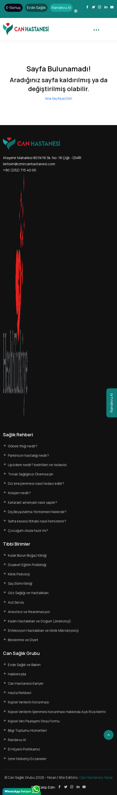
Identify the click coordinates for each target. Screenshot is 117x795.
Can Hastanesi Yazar (96, 777)
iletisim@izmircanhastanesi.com (29, 164)
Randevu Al (111, 402)
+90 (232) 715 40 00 (19, 170)
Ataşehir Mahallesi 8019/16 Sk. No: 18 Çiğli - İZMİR (42, 157)
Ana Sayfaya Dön (58, 98)
